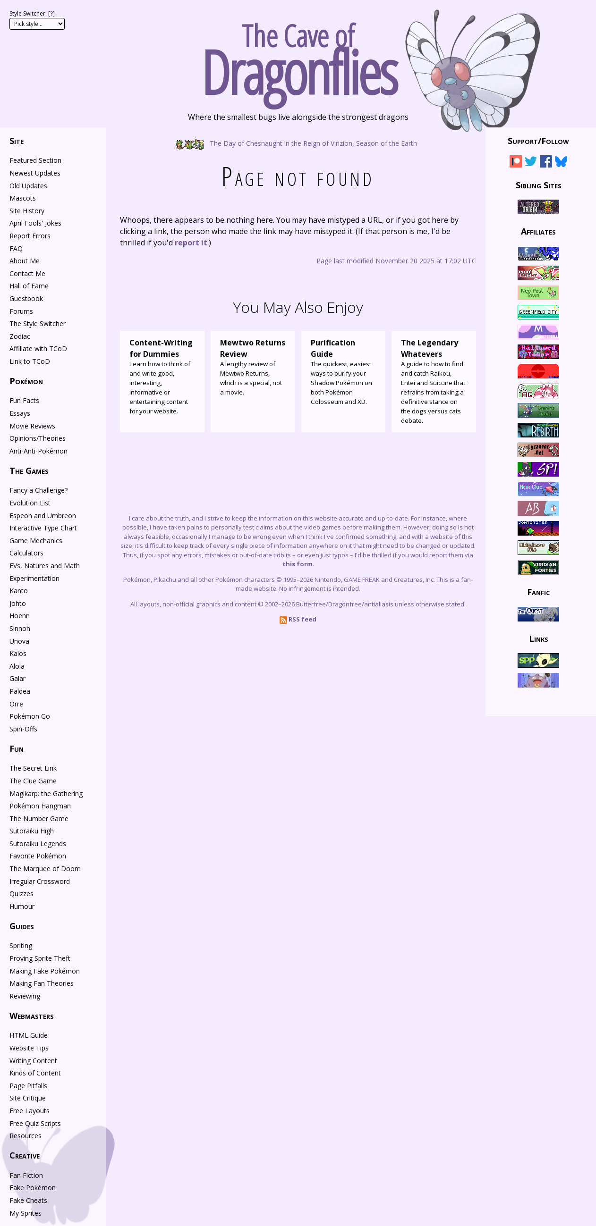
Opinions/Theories (37, 438)
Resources (25, 1135)
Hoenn (19, 615)
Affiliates (538, 231)
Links (538, 638)
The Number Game (38, 818)
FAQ (16, 248)
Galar (17, 678)
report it (191, 242)
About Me (24, 260)
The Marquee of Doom (45, 868)
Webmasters (31, 1015)
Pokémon (26, 380)
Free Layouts (29, 1110)
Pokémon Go (29, 716)
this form (297, 564)
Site (16, 140)
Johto (17, 603)
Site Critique (27, 1097)
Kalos (17, 653)
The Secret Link (33, 768)
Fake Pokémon (32, 1187)
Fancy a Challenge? (38, 490)
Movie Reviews (32, 425)
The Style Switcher (37, 323)
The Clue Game (33, 780)
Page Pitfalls (28, 1085)
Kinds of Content (35, 1072)
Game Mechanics (35, 540)
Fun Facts (24, 400)
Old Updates (28, 185)
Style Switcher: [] (32, 13)
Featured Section (35, 160)
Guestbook (26, 298)
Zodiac (19, 336)
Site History (26, 210)
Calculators (26, 552)
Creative (24, 1155)
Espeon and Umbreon (42, 515)
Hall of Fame (29, 285)
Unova (19, 641)
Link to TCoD (29, 361)
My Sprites (25, 1213)
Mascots (22, 197)
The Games (29, 470)
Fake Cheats (28, 1200)
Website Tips (29, 1047)
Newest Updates (34, 172)
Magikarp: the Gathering (46, 793)
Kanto (18, 590)
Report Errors (30, 235)
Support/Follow (538, 140)
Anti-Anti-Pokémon (38, 450)
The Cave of (298, 55)
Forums (21, 311)
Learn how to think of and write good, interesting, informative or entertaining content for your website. (162, 376)
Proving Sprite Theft (39, 958)
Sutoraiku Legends (37, 843)
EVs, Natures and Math (44, 565)
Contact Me (27, 273)
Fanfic (538, 591)
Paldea (19, 691)
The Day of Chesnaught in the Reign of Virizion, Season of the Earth (298, 142)
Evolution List (30, 502)
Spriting (20, 945)
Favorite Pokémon (37, 855)
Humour (21, 906)
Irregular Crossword (39, 881)
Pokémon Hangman (40, 805)
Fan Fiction (26, 1175)
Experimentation (34, 578)
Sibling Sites (539, 184)
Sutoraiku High (31, 830)
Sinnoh (19, 628)
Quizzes (21, 893)
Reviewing (24, 995)
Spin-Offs (23, 728)
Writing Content (33, 1060)
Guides (21, 926)
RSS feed (298, 619)
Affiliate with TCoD (38, 348)
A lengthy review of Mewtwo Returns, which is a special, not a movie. (253, 366)
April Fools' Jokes (35, 222)
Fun (16, 748)
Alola (17, 666)
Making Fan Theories (41, 983)
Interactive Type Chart (43, 527)
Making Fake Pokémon (44, 970)
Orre (16, 703)
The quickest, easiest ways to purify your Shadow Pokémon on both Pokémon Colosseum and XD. (343, 371)
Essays (19, 413)
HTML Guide (28, 1035)
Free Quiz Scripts (35, 1123)
